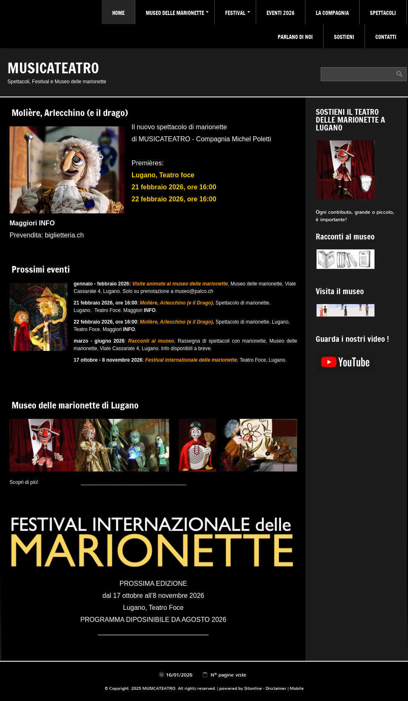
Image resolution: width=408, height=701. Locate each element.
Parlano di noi (295, 37)
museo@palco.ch (194, 291)
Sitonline (253, 688)
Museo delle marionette (177, 13)
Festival (237, 13)
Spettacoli (383, 13)
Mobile (297, 688)
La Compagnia (332, 13)
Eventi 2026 (280, 13)
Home (118, 13)
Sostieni (344, 37)
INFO (150, 310)
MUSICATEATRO (53, 67)
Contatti (385, 37)
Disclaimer (276, 688)
